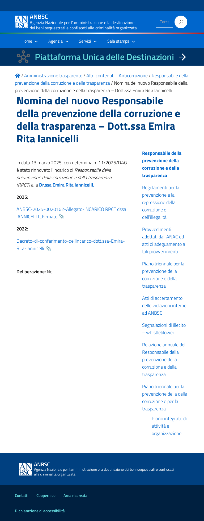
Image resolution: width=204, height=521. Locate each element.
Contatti (21, 495)
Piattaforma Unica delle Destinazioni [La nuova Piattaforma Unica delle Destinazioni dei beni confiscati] (104, 57)
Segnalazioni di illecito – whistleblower (164, 328)
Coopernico (46, 495)
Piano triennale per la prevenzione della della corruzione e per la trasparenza (164, 397)
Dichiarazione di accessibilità (40, 511)
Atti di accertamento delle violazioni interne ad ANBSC (164, 305)
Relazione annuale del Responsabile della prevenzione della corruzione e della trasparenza (163, 359)
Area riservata (75, 495)
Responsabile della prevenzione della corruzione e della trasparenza (161, 164)
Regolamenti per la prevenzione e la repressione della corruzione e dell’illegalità (160, 202)
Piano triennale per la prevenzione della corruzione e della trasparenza (163, 274)
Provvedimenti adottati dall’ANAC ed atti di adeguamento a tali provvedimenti (163, 240)
